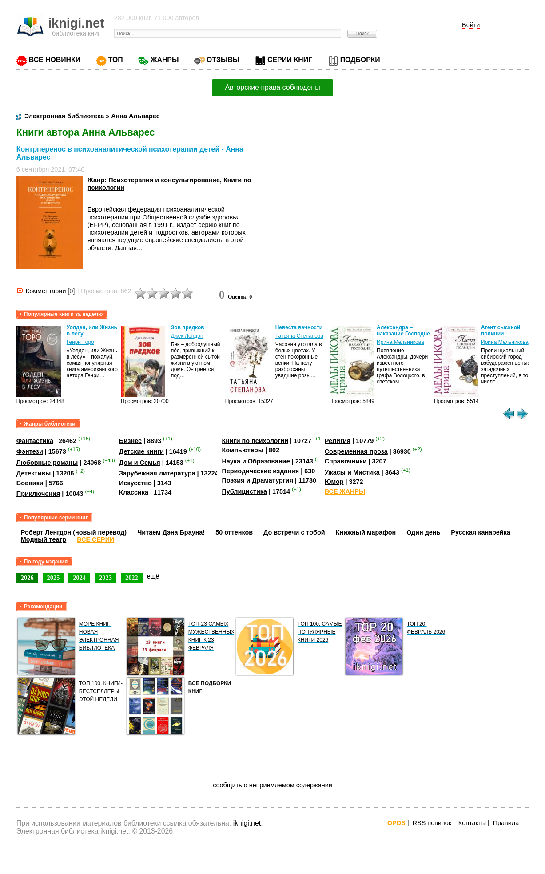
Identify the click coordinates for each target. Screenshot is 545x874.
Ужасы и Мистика (352, 471)
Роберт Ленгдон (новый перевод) (74, 532)
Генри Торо (80, 342)
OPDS (396, 822)
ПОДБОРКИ (360, 60)
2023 (105, 577)
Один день (423, 532)
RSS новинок (432, 822)
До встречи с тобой (294, 532)
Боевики (30, 483)
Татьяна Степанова (299, 336)
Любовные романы (47, 462)
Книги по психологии (255, 440)
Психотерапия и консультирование (164, 180)
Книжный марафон (366, 532)
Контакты (472, 822)
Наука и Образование (256, 461)
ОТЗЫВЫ (223, 60)
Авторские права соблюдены (272, 87)
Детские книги (141, 451)
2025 (53, 577)
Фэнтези (29, 451)
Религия (337, 440)
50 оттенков (234, 532)
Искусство (135, 483)
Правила (506, 822)
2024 (79, 577)
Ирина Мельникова (400, 342)
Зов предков (187, 327)
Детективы (33, 473)
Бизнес (130, 440)
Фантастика (34, 440)
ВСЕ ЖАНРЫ (345, 491)
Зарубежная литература (157, 473)
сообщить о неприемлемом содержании (272, 785)
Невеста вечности (299, 327)
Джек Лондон (187, 336)
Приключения (38, 493)
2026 (27, 577)
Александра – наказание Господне (403, 330)
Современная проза (356, 451)
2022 (131, 577)
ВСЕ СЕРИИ (95, 539)
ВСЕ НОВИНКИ (54, 60)
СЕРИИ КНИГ (289, 60)
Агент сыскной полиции (500, 330)
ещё (153, 576)
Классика (133, 492)
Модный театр (43, 539)
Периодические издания (260, 471)
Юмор (334, 481)
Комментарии (46, 291)
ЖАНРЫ (165, 60)
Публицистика (244, 491)
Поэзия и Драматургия (257, 480)
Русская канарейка (480, 532)
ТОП (115, 60)
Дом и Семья (139, 462)
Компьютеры (242, 450)
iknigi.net (247, 823)
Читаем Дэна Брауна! (171, 532)
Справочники (346, 461)
